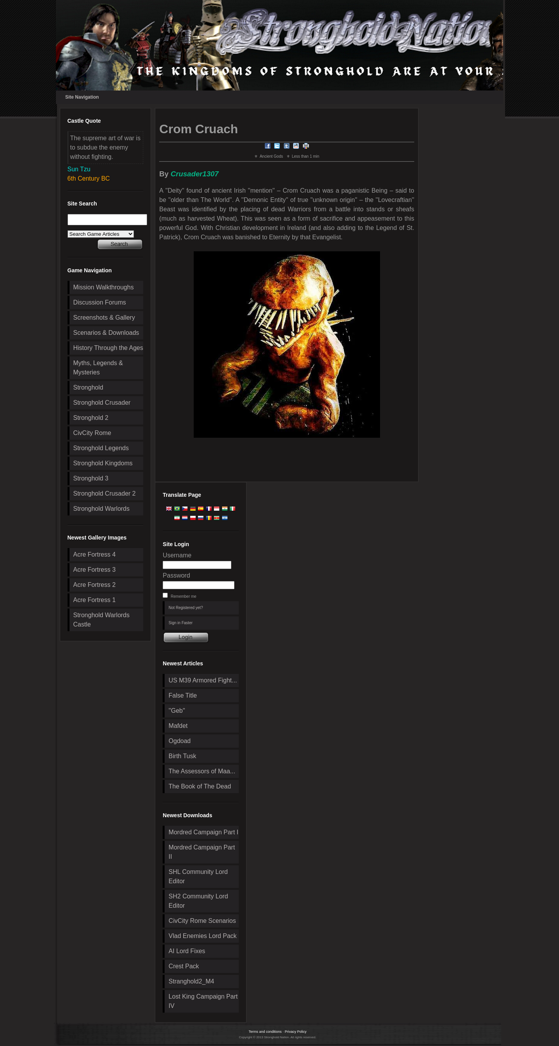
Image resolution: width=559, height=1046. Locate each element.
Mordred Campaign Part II (201, 852)
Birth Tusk (182, 756)
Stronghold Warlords (101, 508)
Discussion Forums (99, 302)
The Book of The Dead (199, 786)
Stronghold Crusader (102, 402)
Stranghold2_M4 (191, 981)
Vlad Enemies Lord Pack (202, 936)
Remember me (183, 596)
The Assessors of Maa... (201, 771)
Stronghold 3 (91, 478)
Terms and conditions (264, 1032)
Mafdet (177, 725)
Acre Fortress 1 (94, 600)
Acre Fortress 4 (94, 554)
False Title (182, 695)
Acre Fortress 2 (94, 584)
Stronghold (88, 387)
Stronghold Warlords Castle (101, 620)
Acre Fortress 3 (94, 569)
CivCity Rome (92, 433)
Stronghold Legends (101, 448)
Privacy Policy (296, 1032)
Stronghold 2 (91, 417)
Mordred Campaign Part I (203, 832)
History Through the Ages (108, 348)
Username (177, 555)
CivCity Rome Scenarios (202, 920)
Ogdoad (179, 741)
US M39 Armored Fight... (202, 680)
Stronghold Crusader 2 (104, 493)
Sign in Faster (180, 623)
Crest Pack (183, 966)
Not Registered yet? (185, 608)
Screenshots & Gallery (104, 317)
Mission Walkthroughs (103, 287)
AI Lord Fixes (186, 951)
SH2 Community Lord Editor (198, 901)
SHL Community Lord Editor (197, 876)
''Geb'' (176, 710)
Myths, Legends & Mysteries (98, 368)
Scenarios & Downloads (106, 332)
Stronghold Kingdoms (103, 463)
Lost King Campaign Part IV (203, 1001)
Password (176, 575)
